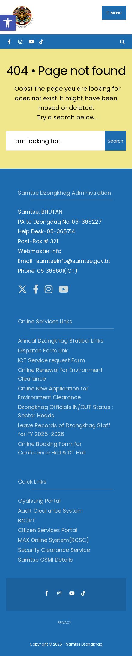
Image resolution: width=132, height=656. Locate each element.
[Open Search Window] (122, 41)
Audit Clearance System (50, 510)
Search (115, 141)
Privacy (64, 622)
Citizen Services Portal (47, 530)
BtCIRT (26, 520)
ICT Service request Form (51, 360)
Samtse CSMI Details (45, 559)
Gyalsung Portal (39, 501)
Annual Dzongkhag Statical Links (61, 340)
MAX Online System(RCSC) (53, 540)
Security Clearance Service (54, 550)
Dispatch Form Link (43, 350)
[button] (8, 23)
